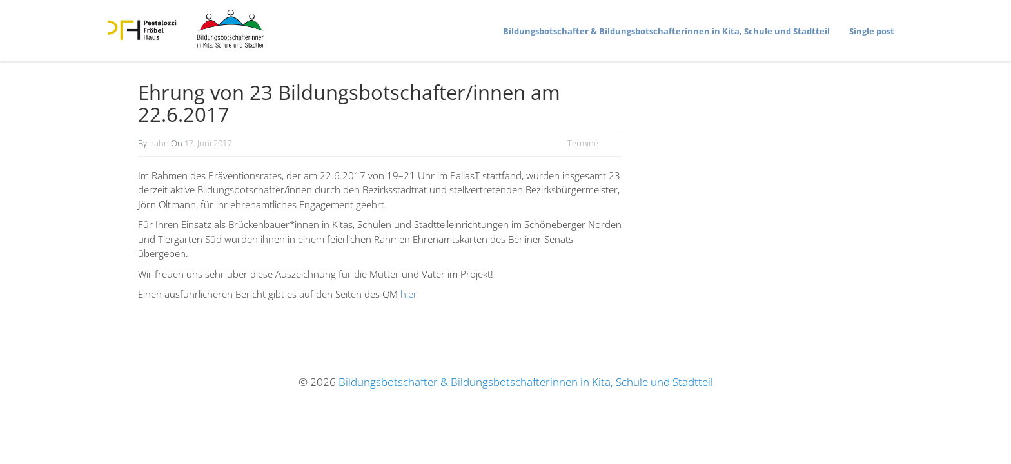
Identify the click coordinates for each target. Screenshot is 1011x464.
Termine (582, 143)
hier (408, 293)
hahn (159, 143)
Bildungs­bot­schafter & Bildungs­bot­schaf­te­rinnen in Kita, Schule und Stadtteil (666, 31)
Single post (871, 31)
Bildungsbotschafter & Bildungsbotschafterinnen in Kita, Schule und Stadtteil (526, 381)
